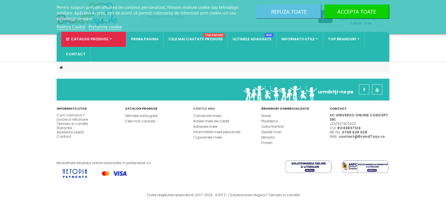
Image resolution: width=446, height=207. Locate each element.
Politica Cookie (71, 27)
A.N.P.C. (221, 195)
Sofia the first (272, 126)
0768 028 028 (354, 132)
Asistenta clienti (70, 132)
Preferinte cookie (105, 27)
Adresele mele (205, 126)
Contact (64, 136)
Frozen (266, 142)
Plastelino (269, 121)
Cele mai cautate (140, 121)
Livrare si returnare (72, 119)
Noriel (266, 115)
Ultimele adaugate (141, 115)
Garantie (64, 128)
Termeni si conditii (72, 123)
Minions (268, 137)
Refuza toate (289, 11)
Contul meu (204, 108)
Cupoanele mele (207, 137)
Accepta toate (356, 11)
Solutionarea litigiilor (248, 195)
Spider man (271, 131)
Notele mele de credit (211, 121)
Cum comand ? (71, 115)
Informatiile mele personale (216, 131)
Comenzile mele (207, 115)
